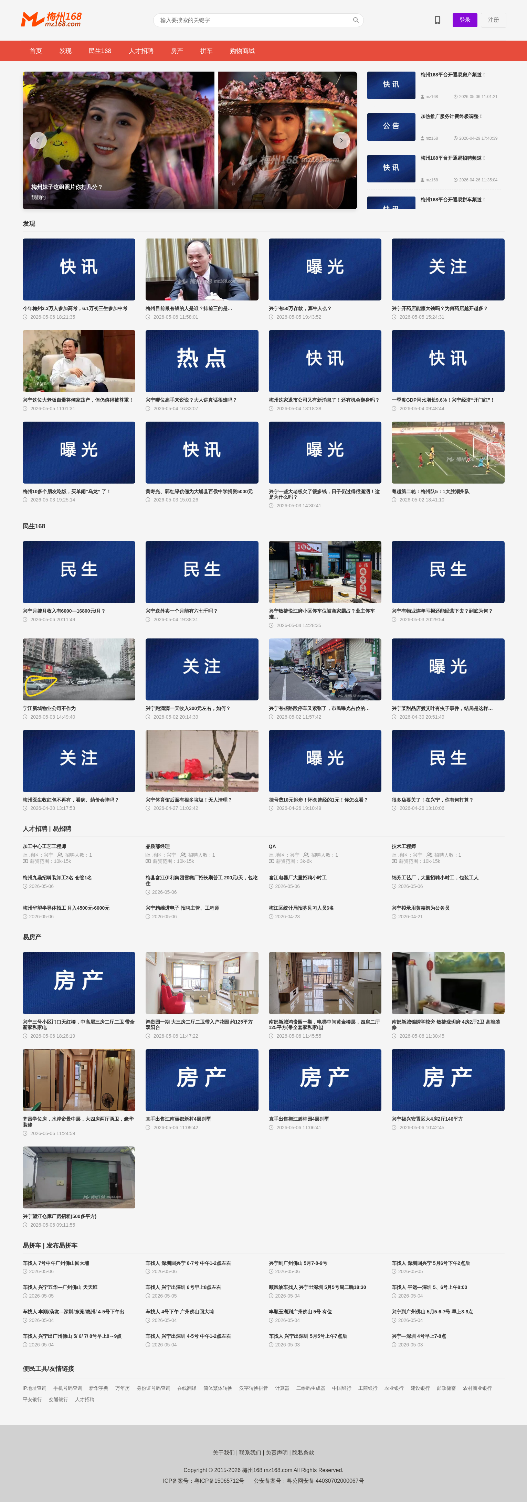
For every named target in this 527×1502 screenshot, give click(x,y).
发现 (65, 50)
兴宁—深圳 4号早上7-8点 (419, 1336)
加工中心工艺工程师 (44, 846)
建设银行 (420, 1388)
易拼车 (32, 1245)
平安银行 (32, 1399)
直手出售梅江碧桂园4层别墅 (299, 1119)
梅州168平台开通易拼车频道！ (453, 199)
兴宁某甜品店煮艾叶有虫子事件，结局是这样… (442, 708)
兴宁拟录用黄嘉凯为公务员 (421, 908)
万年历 (122, 1388)
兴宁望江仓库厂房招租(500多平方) (60, 1216)
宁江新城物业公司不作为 (49, 708)
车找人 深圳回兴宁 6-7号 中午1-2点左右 (188, 1263)
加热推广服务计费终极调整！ (452, 116)
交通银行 (58, 1399)
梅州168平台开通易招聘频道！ (453, 158)
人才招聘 (141, 50)
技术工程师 (404, 846)
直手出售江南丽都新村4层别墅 (178, 1119)
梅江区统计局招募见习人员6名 (301, 908)
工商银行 (368, 1388)
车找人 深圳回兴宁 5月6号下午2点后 (431, 1263)
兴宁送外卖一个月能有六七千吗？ (182, 611)
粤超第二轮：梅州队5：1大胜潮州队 (431, 491)
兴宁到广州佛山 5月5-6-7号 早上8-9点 (432, 1311)
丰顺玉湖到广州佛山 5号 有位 (300, 1311)
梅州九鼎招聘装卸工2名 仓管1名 (57, 877)
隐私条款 (303, 1453)
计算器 (282, 1388)
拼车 (206, 50)
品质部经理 (158, 846)
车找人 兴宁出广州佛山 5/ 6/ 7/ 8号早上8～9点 (72, 1336)
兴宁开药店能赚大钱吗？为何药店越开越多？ (440, 308)
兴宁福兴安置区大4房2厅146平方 (427, 1119)
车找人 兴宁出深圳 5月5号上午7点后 (308, 1336)
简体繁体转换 (217, 1388)
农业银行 (394, 1388)
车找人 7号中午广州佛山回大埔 (56, 1263)
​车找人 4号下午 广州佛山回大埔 (180, 1311)
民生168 (100, 50)
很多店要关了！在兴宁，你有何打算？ (433, 800)
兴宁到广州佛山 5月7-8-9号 (298, 1263)
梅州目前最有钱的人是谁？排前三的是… (189, 308)
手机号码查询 (67, 1388)
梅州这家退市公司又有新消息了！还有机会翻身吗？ (324, 400)
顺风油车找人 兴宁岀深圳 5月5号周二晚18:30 (317, 1287)
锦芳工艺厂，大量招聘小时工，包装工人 (435, 877)
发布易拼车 (61, 1245)
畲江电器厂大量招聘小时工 (298, 877)
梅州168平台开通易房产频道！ (453, 74)
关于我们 (224, 1453)
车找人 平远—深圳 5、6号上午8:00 (429, 1287)
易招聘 (62, 828)
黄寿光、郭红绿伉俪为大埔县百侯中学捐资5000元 (199, 491)
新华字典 (98, 1388)
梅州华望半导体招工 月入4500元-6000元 (66, 908)
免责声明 (277, 1453)
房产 (177, 50)
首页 (36, 50)
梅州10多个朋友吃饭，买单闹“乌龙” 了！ (67, 491)
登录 (465, 20)
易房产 (32, 937)
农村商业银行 (477, 1388)
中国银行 (341, 1388)
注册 (493, 20)
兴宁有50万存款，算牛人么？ (300, 308)
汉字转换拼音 (253, 1388)
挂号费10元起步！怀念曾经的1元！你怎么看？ (318, 800)
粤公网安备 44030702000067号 (325, 1481)
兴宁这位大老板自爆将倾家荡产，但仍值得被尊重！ (78, 400)
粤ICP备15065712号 (219, 1481)
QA (272, 846)
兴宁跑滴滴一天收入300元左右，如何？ (188, 708)
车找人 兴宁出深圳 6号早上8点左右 (183, 1287)
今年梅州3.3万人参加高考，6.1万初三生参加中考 (75, 308)
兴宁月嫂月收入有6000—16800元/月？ (64, 611)
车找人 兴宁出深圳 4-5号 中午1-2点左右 (188, 1336)
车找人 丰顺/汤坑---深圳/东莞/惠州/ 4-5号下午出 (74, 1311)
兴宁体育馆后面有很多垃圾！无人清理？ (189, 800)
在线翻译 (187, 1388)
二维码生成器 (310, 1388)
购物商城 (242, 50)
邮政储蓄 (446, 1388)
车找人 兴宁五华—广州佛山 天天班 (60, 1287)
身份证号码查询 (153, 1388)
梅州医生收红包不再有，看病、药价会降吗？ (71, 800)
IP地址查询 (34, 1388)
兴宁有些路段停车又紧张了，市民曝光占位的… (319, 708)
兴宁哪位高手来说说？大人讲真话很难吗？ (191, 400)
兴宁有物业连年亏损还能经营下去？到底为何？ (442, 611)
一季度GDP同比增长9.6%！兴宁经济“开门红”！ (443, 400)
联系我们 (250, 1453)
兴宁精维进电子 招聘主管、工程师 (182, 908)
